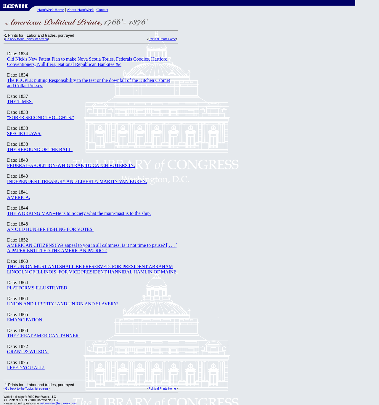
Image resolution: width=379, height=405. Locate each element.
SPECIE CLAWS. (24, 133)
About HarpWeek (80, 9)
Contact (102, 9)
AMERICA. (18, 197)
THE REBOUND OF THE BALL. (40, 149)
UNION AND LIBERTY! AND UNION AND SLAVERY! (63, 303)
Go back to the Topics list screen (26, 39)
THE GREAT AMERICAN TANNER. (43, 335)
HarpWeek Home (50, 9)
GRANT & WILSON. (28, 351)
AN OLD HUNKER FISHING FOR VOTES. (50, 229)
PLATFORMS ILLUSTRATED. (37, 287)
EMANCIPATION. (25, 319)
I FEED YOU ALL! (26, 367)
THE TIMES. (20, 101)
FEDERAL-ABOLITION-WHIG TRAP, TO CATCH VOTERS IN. (71, 165)
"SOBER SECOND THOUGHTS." (40, 117)
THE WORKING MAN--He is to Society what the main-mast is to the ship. (79, 213)
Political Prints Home (162, 39)
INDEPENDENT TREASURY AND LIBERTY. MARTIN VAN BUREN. (77, 181)
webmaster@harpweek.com (58, 403)
